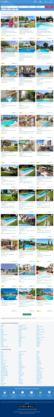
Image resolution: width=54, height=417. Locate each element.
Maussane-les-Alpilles (22, 329)
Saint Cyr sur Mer (39, 376)
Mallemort (2, 325)
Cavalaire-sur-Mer (22, 367)
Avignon (2, 330)
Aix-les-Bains (39, 372)
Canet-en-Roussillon (4, 375)
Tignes (38, 359)
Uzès (19, 334)
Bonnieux (20, 330)
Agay (19, 378)
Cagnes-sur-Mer (3, 383)
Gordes (2, 326)
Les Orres (20, 360)
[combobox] (9, 7)
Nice (1, 382)
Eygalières (20, 341)
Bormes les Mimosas (40, 368)
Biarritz (38, 383)
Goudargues (39, 343)
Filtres (9, 9)
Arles (37, 325)
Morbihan (2, 356)
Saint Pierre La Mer (4, 371)
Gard (1, 358)
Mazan (20, 331)
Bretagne (2, 352)
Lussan (20, 345)
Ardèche (2, 359)
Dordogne (38, 358)
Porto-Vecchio (39, 375)
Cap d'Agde (38, 360)
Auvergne (38, 352)
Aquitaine (38, 351)
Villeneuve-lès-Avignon (40, 337)
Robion (20, 339)
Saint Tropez (21, 383)
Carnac (38, 366)
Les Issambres (39, 367)
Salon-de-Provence (4, 334)
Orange (38, 333)
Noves (2, 337)
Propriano (2, 380)
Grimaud (20, 376)
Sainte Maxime (3, 363)
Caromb (2, 343)
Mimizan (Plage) (39, 371)
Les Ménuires (39, 362)
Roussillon (20, 335)
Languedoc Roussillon (22, 351)
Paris (19, 359)
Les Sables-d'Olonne (4, 366)
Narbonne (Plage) (40, 378)
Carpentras (20, 333)
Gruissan (20, 370)
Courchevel (38, 379)
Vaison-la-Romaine (40, 326)
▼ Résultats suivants (27, 314)
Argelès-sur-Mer (3, 360)
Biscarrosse (21, 368)
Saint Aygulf (21, 379)
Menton (2, 379)
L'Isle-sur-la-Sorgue (22, 325)
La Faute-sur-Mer (40, 374)
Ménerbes (20, 338)
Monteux (38, 345)
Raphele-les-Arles (40, 334)
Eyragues (38, 341)
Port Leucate (3, 378)
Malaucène (20, 326)
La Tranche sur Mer (4, 370)
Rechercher (49, 6)
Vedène (38, 346)
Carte (13, 9)
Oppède (38, 327)
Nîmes (38, 335)
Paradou (2, 329)
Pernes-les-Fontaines (40, 329)
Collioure (2, 376)
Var (37, 354)
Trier (17, 9)
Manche (38, 356)
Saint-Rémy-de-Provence (23, 327)
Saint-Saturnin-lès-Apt (40, 331)
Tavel (20, 346)
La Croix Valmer (39, 382)
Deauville (38, 370)
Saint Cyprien (3, 367)
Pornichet (2, 384)
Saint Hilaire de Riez (4, 372)
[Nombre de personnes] (40, 7)
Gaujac (20, 343)
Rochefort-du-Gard (22, 337)
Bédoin (2, 333)
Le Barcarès (3, 364)
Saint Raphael (21, 366)
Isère (37, 355)
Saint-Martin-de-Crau (4, 346)
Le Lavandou (39, 364)
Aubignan (2, 331)
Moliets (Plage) (21, 374)
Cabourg (20, 371)
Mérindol (38, 338)
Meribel (20, 362)
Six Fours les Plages (4, 374)
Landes (20, 356)
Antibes (20, 380)
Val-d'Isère (20, 364)
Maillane (2, 338)
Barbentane (3, 341)
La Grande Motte (4, 368)
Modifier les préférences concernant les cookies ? (27, 413)
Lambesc (2, 345)
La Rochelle (21, 375)
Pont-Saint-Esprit (4, 339)
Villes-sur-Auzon (39, 339)
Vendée (20, 355)
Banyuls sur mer (21, 372)
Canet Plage (21, 382)
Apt (1, 327)
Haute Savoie (21, 354)
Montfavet (38, 342)
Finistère (20, 358)
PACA (2, 351)
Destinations (3, 9)
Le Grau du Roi (39, 363)
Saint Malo (38, 380)
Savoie (2, 354)
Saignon (2, 335)
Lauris (2, 342)
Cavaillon (38, 330)
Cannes (2, 362)
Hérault (2, 355)
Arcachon (20, 363)
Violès (20, 342)
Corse (20, 352)
